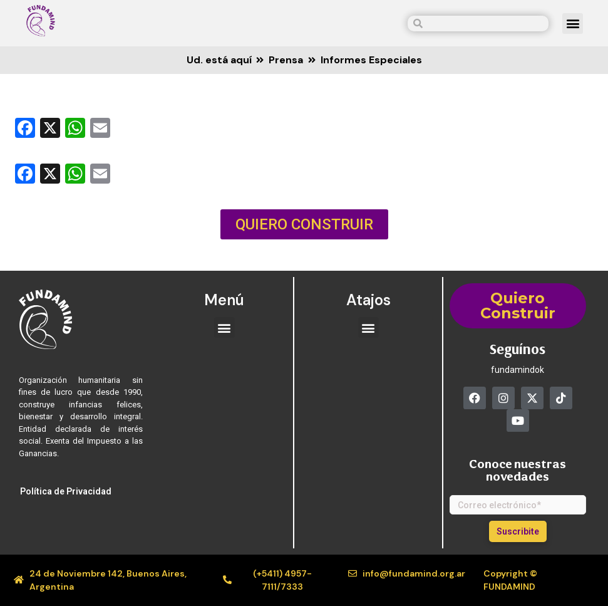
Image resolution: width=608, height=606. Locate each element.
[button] (572, 23)
